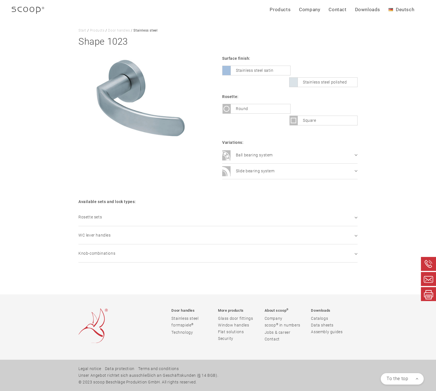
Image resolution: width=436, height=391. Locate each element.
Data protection (120, 368)
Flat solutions (231, 332)
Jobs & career (278, 332)
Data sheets (322, 325)
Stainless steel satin (255, 70)
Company (273, 318)
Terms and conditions (158, 368)
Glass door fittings (235, 318)
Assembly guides (326, 332)
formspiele (182, 325)
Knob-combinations (217, 253)
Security (225, 338)
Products (97, 30)
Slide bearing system (289, 171)
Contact (337, 9)
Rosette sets (217, 217)
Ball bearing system (289, 156)
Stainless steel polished (325, 82)
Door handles (119, 30)
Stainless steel (184, 318)
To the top (397, 378)
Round (242, 108)
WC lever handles (217, 235)
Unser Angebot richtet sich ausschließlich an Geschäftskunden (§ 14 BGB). (148, 375)
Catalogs (319, 318)
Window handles (233, 325)
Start (82, 30)
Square (309, 120)
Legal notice (89, 368)
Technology (182, 332)
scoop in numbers (282, 325)
